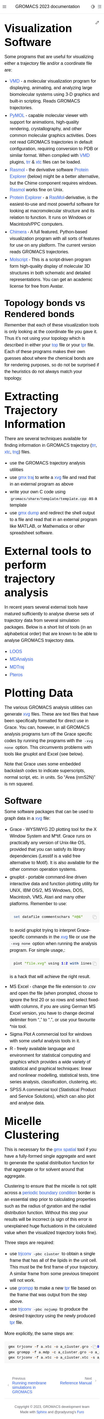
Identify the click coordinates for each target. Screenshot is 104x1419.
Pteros (16, 674)
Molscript (18, 259)
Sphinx (41, 1412)
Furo (80, 1412)
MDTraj (17, 667)
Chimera (18, 231)
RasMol (56, 197)
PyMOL (17, 115)
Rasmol (17, 169)
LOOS (16, 651)
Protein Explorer (26, 197)
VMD (15, 81)
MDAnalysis (21, 659)
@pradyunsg (64, 1412)
